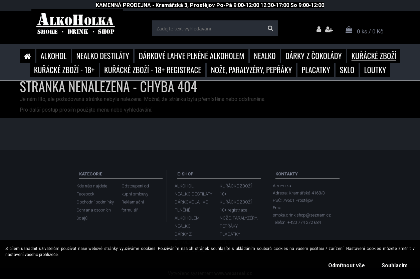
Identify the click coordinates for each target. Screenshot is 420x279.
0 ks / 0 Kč (370, 31)
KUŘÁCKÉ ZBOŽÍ (374, 55)
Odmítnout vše (342, 265)
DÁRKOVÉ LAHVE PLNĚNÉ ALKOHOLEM (191, 55)
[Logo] (77, 25)
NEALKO (264, 55)
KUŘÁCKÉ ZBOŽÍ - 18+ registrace (152, 70)
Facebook (85, 193)
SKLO (347, 70)
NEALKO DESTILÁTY (102, 55)
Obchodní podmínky (95, 201)
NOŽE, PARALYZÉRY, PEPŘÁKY (251, 70)
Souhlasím (393, 265)
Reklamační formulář (133, 206)
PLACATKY (315, 70)
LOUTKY (375, 70)
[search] (270, 28)
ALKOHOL (53, 55)
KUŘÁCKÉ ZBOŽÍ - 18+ (64, 70)
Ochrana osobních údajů (93, 214)
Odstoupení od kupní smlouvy (135, 189)
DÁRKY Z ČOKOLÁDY (313, 55)
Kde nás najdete (91, 185)
